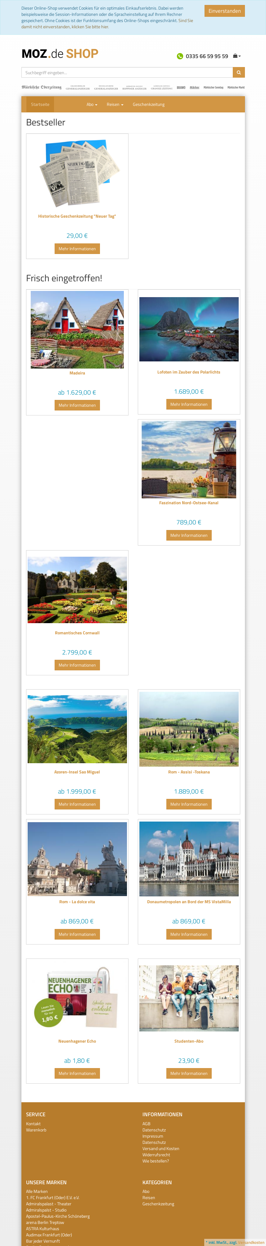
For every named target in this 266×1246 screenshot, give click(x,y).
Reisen (115, 104)
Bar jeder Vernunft (43, 1241)
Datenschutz (154, 1129)
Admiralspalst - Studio (46, 1210)
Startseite (40, 104)
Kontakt (33, 1123)
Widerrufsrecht (156, 1154)
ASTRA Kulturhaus (42, 1228)
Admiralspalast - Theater (48, 1203)
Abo (92, 104)
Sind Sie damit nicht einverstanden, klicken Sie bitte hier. (107, 23)
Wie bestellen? (155, 1161)
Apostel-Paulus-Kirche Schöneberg (58, 1216)
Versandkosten (251, 1242)
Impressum (152, 1136)
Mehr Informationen (77, 248)
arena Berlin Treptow (45, 1222)
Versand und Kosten (160, 1148)
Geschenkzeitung (149, 104)
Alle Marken (37, 1191)
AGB (146, 1123)
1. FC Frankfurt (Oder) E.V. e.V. (52, 1197)
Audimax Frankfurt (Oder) (49, 1234)
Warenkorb (36, 1129)
